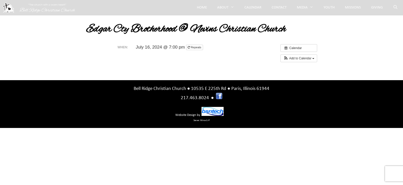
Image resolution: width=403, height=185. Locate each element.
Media (307, 7)
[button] (299, 58)
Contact (279, 8)
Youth (329, 8)
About (228, 7)
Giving (377, 8)
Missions (353, 8)
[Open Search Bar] (395, 7)
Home (202, 8)
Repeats (195, 47)
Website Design (185, 115)
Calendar (252, 8)
